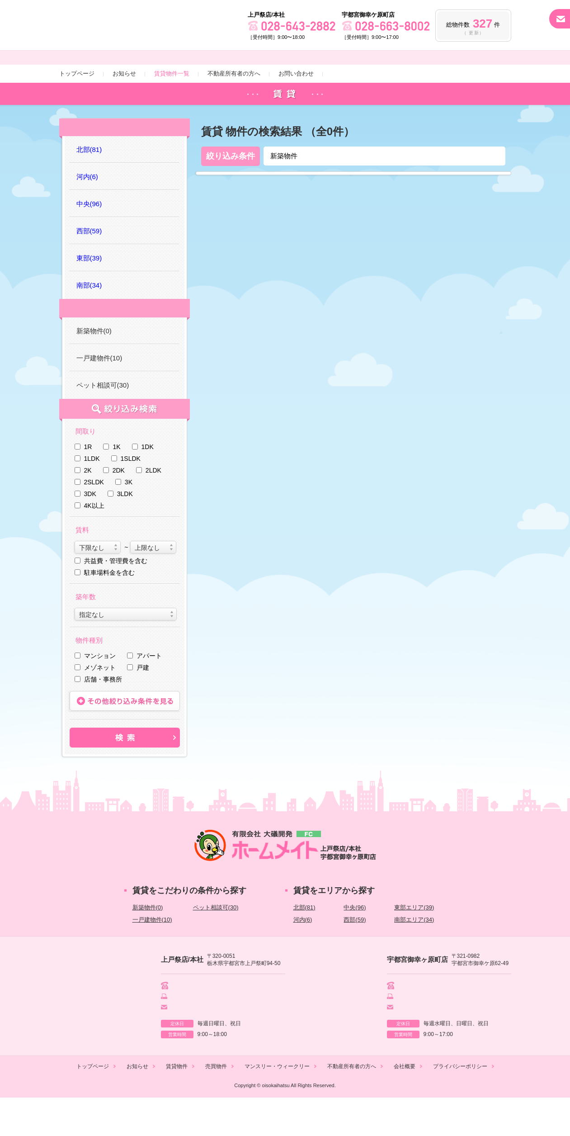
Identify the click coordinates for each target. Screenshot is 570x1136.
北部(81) (304, 944)
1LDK (92, 495)
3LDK (125, 530)
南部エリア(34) (414, 956)
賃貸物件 (177, 1105)
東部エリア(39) (414, 944)
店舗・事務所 (103, 715)
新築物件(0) (94, 367)
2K (88, 507)
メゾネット (100, 704)
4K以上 (94, 542)
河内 (87, 212)
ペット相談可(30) (102, 422)
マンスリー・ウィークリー (277, 1105)
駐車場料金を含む (109, 609)
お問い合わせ (296, 106)
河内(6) (302, 956)
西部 (89, 266)
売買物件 (216, 1105)
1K (116, 483)
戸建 (143, 704)
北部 (89, 185)
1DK (147, 483)
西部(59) (355, 956)
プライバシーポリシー (460, 1105)
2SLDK (94, 518)
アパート (149, 692)
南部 (89, 320)
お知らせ (124, 106)
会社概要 (404, 1105)
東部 (89, 293)
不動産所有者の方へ (233, 106)
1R (88, 483)
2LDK (153, 507)
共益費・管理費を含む (115, 597)
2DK (119, 507)
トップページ (76, 106)
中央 (89, 239)
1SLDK (131, 495)
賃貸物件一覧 (171, 106)
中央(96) (355, 944)
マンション (100, 692)
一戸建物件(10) (99, 394)
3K (128, 518)
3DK (90, 530)
